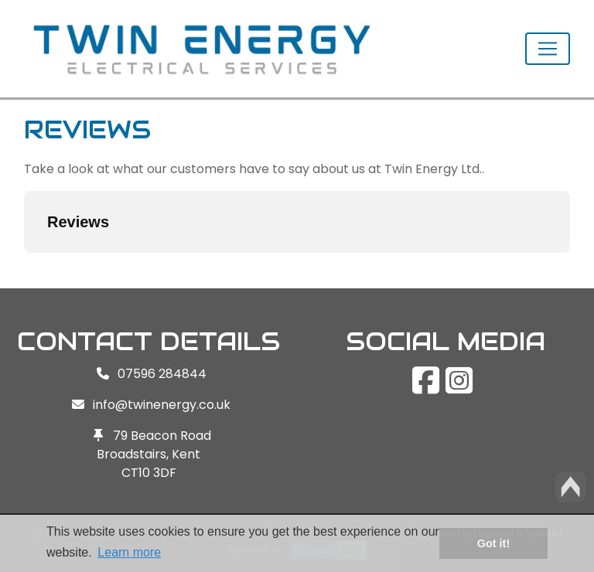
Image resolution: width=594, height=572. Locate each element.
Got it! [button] (493, 543)
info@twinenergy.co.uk (161, 405)
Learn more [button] (129, 552)
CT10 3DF (148, 473)
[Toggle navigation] (547, 48)
